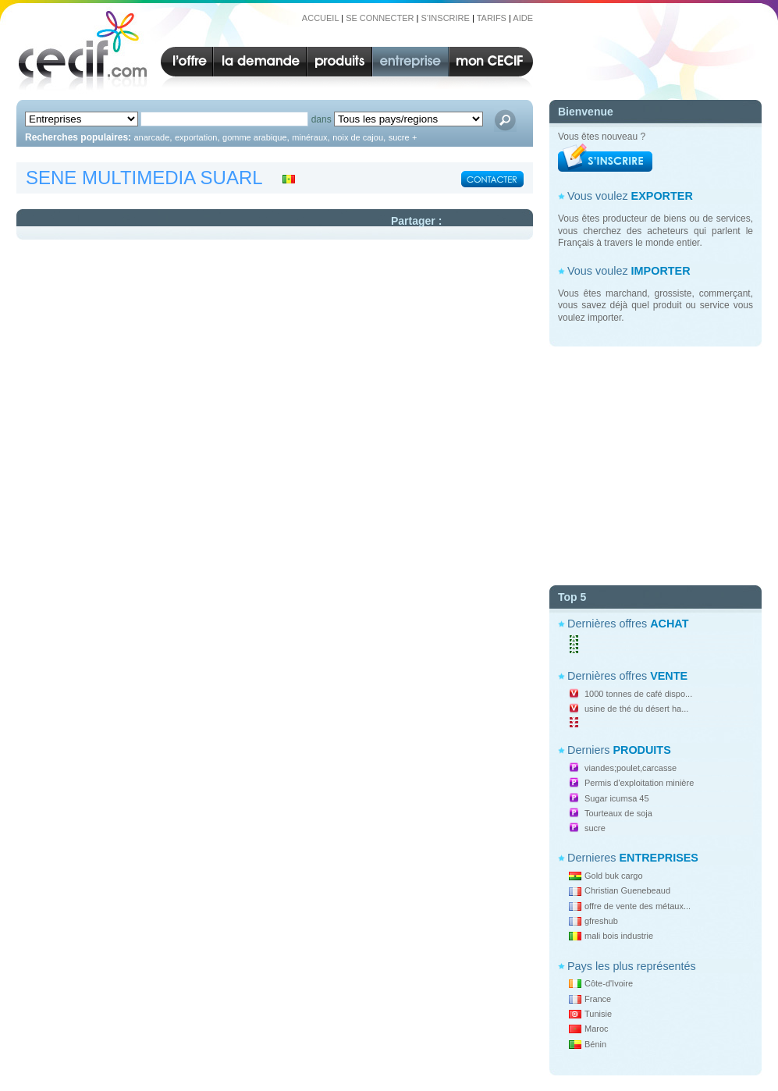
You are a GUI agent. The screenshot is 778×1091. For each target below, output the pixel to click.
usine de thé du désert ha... (636, 708)
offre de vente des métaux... (637, 906)
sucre (595, 828)
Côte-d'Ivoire (608, 983)
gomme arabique (254, 137)
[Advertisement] (655, 459)
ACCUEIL (320, 18)
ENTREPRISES (658, 857)
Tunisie (598, 1013)
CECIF (78, 50)
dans (321, 119)
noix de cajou (357, 137)
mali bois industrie (618, 935)
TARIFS (491, 18)
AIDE (523, 18)
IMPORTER (661, 271)
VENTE (668, 676)
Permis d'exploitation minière (639, 782)
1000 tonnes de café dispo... (638, 693)
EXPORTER (662, 196)
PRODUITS (641, 750)
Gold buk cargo (613, 875)
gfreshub (601, 921)
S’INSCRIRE (445, 18)
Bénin (595, 1044)
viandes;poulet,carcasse (630, 768)
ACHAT (669, 623)
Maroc (596, 1028)
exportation (196, 137)
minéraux (309, 137)
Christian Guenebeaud (627, 890)
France (597, 999)
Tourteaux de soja (618, 813)
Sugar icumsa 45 (616, 798)
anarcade (151, 137)
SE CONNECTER (380, 18)
